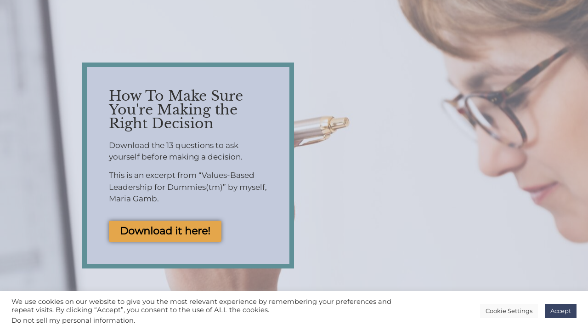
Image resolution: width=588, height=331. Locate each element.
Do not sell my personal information (72, 320)
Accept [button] (560, 310)
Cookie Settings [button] (509, 310)
